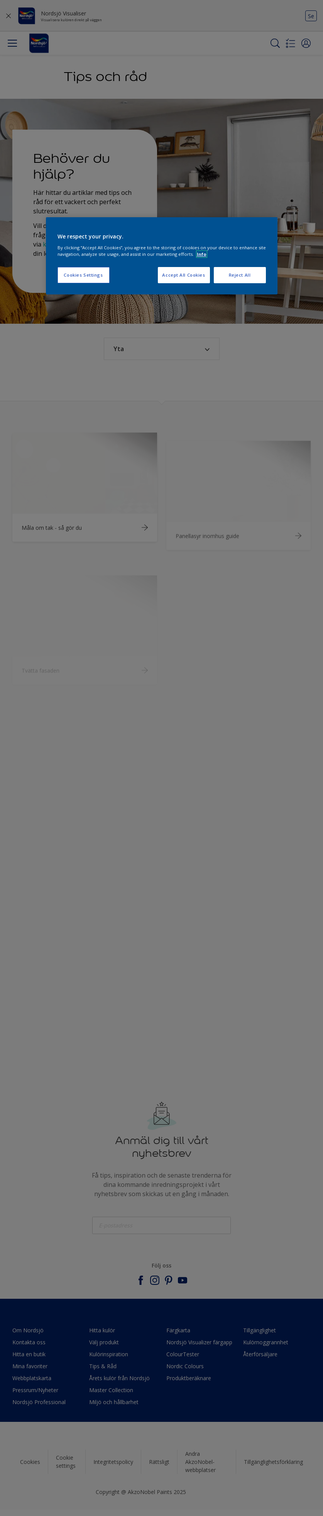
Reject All (240, 275)
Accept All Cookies (183, 275)
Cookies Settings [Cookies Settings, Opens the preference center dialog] (83, 275)
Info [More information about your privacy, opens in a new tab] (201, 254)
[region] (161, 255)
